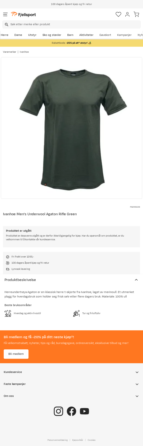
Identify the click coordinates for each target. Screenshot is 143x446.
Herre (4, 35)
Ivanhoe (24, 52)
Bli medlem (16, 354)
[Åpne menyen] (5, 14)
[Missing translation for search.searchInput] (6, 24)
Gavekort (105, 35)
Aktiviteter (86, 35)
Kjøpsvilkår (77, 439)
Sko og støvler (51, 35)
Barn (70, 35)
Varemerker (9, 52)
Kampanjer (124, 35)
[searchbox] (75, 24)
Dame (18, 35)
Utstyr (32, 35)
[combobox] (71, 24)
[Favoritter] (118, 14)
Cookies (92, 439)
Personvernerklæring (57, 439)
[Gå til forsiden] (23, 14)
